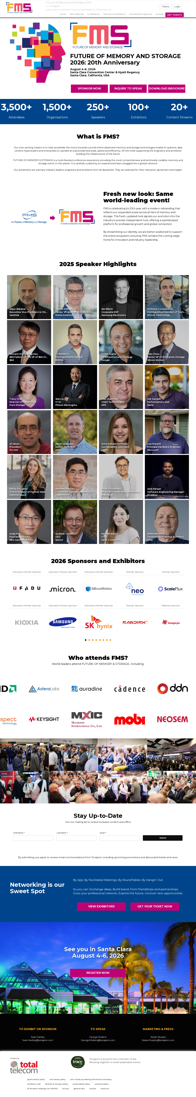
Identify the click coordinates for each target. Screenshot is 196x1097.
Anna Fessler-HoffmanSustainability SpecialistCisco (115, 447)
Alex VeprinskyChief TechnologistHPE (112, 402)
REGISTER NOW (98, 973)
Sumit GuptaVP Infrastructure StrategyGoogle (116, 357)
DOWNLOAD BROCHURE (167, 88)
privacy (65, 1088)
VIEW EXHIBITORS (101, 906)
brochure (105, 1088)
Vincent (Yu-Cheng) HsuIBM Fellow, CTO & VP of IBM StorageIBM (31, 357)
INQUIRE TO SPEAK (128, 88)
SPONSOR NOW (89, 88)
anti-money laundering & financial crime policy (91, 1079)
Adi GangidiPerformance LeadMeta (158, 402)
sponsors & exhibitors (114, 14)
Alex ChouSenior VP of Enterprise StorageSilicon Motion (166, 357)
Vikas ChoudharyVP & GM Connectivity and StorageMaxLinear (121, 491)
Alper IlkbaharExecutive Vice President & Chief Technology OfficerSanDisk (40, 312)
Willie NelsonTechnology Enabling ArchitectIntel (165, 536)
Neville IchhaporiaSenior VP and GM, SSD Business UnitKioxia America (77, 312)
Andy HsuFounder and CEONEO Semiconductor (21, 536)
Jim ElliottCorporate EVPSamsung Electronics (113, 312)
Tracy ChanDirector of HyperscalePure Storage (22, 402)
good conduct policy (36, 1079)
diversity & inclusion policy (56, 1084)
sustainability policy (81, 1084)
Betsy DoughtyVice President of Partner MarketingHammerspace (30, 491)
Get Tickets (174, 15)
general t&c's (79, 1088)
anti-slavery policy (58, 1079)
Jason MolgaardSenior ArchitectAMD (65, 447)
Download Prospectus (140, 14)
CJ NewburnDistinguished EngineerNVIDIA (69, 357)
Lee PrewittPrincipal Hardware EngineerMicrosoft (164, 447)
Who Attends (77, 14)
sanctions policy (102, 1084)
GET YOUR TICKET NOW (154, 906)
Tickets (165, 6)
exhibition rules (34, 1084)
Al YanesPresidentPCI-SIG (15, 447)
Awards (160, 14)
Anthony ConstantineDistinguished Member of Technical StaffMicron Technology (171, 312)
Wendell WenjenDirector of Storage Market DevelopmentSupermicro (79, 491)
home (63, 14)
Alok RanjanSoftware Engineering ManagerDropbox (165, 491)
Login (177, 6)
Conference (93, 14)
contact (92, 1088)
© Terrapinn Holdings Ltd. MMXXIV (42, 1088)
